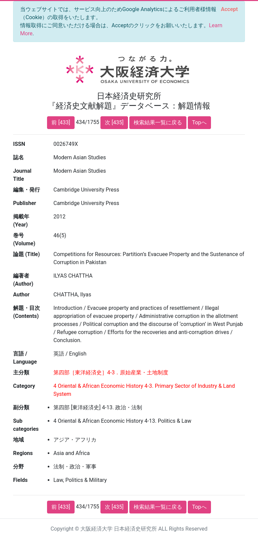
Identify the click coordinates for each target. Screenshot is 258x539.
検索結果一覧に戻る (158, 122)
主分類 (21, 372)
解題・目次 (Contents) (26, 312)
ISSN (19, 144)
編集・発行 (26, 189)
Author (21, 294)
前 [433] (60, 122)
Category (24, 386)
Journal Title (22, 175)
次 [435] (114, 122)
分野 (18, 466)
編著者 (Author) (23, 280)
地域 (18, 440)
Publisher (24, 203)
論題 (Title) (26, 254)
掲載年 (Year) (21, 220)
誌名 (18, 157)
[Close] (229, 9)
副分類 (21, 407)
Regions (23, 453)
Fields (20, 480)
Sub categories (26, 425)
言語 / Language (25, 357)
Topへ (199, 122)
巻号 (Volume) (24, 239)
